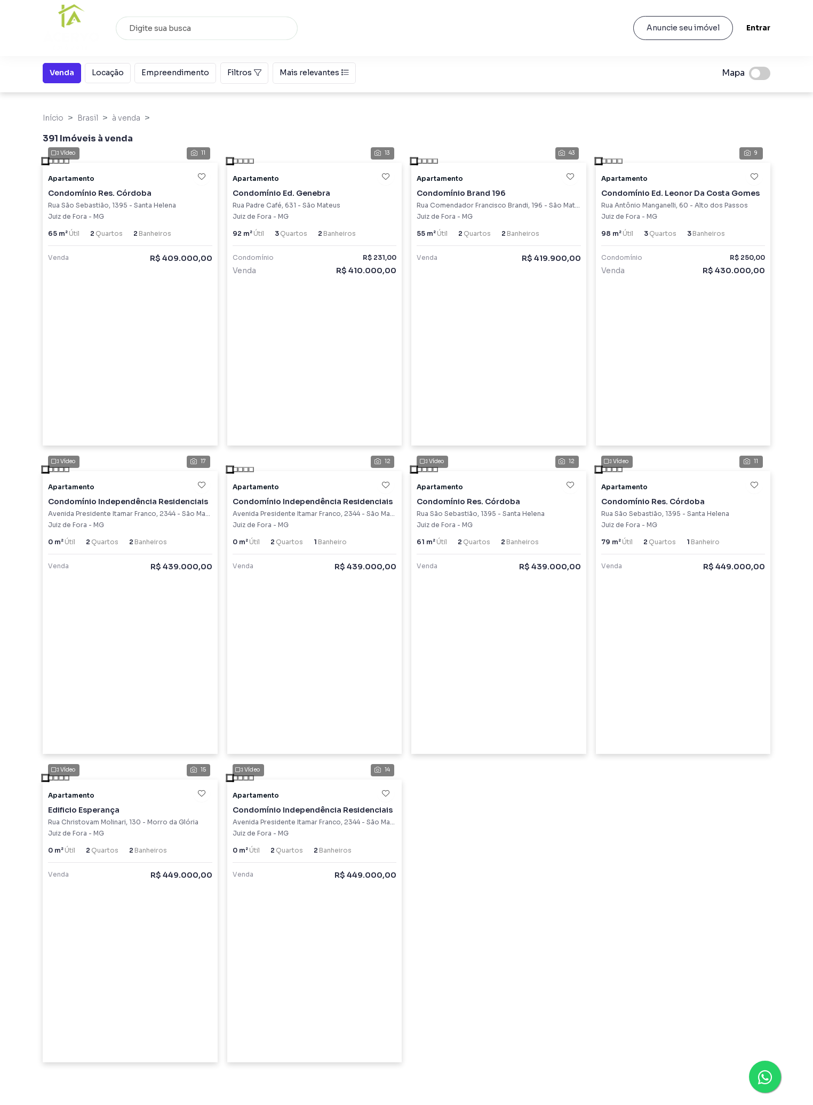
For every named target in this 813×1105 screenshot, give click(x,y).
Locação (108, 72)
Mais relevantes (314, 72)
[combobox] (207, 28)
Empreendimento (175, 72)
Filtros (244, 72)
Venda (62, 72)
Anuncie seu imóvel (682, 28)
